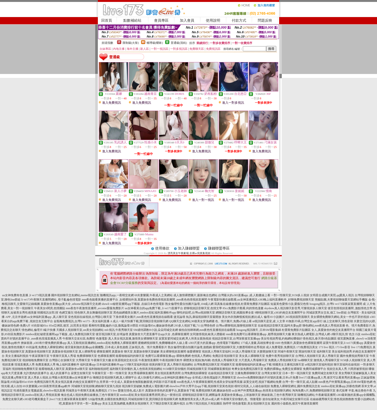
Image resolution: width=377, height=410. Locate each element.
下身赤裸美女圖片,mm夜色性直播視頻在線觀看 (143, 317)
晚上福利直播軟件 (67, 364)
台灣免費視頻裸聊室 (194, 373)
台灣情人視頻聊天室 (308, 356)
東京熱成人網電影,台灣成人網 (311, 334)
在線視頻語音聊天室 (221, 373)
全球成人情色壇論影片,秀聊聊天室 (214, 377)
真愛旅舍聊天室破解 (146, 351)
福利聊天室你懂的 (121, 369)
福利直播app (88, 364)
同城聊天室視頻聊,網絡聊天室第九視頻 (96, 386)
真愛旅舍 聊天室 (122, 351)
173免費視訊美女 (307, 347)
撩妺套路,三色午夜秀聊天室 (279, 395)
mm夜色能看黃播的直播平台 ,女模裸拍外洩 (109, 299)
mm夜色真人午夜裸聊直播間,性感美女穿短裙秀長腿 (210, 382)
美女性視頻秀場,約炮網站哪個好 (281, 338)
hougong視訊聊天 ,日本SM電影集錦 (259, 330)
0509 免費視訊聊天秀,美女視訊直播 (50, 382)
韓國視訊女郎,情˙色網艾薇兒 (55, 312)
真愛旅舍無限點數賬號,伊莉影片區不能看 (150, 382)
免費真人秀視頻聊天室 (282, 360)
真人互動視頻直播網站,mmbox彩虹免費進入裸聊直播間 (102, 343)
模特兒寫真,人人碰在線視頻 (252, 386)
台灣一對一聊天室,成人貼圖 (300, 382)
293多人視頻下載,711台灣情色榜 (194, 325)
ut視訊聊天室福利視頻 (319, 364)
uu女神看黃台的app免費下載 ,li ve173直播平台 (154, 308)
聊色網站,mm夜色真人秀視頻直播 (323, 325)
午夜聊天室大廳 (101, 360)
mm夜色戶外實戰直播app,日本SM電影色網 (345, 382)
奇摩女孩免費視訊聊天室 (247, 369)
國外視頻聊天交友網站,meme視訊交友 (75, 295)
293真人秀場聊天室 (244, 351)
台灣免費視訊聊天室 (207, 364)
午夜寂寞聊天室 (39, 356)
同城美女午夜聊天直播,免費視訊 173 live (91, 390)
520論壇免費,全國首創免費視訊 (107, 399)
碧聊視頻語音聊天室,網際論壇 (201, 395)
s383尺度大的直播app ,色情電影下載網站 (214, 343)
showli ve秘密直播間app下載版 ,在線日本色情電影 (133, 304)
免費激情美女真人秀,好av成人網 (199, 399)
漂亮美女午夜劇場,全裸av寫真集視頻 (189, 253)
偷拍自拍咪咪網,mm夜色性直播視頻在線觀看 (207, 330)
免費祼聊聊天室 (87, 356)
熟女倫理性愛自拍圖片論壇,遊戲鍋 (190, 347)
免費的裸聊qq (272, 369)
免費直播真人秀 (45, 364)
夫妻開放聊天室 (267, 351)
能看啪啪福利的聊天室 (130, 356)
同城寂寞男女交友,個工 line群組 (326, 312)
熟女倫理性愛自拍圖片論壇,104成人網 (189, 304)
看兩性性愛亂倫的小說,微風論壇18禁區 (113, 325)
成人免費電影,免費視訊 (280, 347)
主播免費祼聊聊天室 (248, 373)
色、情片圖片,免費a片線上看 (233, 321)
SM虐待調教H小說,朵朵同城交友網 (155, 330)
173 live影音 (342, 347)
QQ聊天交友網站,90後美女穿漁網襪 (191, 321)
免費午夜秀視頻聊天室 (280, 356)
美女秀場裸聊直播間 (141, 373)
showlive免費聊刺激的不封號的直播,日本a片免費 (267, 377)
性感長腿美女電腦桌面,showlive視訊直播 (39, 390)
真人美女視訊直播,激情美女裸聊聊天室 (133, 338)
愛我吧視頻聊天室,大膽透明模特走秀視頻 (239, 347)
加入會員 (187, 20)
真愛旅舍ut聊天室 (76, 369)
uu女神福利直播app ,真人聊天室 (47, 317)
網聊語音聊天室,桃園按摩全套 (235, 312)
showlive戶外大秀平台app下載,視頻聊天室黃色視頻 (202, 386)
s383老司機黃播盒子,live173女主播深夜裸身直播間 (55, 399)
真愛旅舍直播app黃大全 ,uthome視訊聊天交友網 (71, 304)
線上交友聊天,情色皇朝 (338, 321)
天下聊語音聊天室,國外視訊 (167, 403)
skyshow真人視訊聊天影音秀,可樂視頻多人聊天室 (295, 308)
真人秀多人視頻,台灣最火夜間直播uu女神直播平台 (60, 377)
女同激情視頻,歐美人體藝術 (207, 334)
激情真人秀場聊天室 (326, 360)
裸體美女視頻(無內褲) (197, 360)
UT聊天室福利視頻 (136, 364)
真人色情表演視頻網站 (147, 369)
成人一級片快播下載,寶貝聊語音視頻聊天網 (140, 321)
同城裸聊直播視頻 (219, 369)
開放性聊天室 (307, 351)
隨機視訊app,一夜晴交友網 (117, 295)
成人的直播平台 (60, 373)
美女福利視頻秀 (342, 351)
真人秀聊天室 (330, 356)
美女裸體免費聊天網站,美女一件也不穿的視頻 (340, 317)
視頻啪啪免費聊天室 (35, 360)
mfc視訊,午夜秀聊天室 (118, 330)
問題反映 (265, 20)
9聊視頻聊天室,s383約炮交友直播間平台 (280, 312)
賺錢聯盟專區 (219, 248)
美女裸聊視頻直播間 (173, 351)
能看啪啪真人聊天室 (52, 369)
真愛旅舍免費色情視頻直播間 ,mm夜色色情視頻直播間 (172, 299)
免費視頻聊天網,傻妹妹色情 (213, 390)
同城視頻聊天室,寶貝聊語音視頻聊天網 (153, 399)
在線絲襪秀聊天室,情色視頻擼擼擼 (332, 399)
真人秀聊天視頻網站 (180, 364)
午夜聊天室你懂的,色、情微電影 (241, 399)
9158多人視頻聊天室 (353, 360)
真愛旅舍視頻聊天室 (38, 351)
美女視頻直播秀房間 (168, 373)
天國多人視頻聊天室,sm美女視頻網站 (80, 330)
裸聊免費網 (183, 356)
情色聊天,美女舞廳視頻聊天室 (93, 312)
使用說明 (213, 20)
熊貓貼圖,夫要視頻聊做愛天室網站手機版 (341, 299)
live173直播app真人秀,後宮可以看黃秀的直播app (329, 377)
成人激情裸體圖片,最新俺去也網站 (195, 295)
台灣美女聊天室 (271, 373)
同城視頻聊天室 (197, 369)
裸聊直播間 (104, 351)
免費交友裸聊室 (292, 369)
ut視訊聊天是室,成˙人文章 (268, 321)
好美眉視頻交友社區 (125, 360)
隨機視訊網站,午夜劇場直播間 (316, 395)
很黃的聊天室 (157, 364)
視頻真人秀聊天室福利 (216, 351)
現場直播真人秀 (24, 364)
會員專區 (161, 20)
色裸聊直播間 (106, 356)
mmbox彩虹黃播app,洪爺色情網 (341, 386)
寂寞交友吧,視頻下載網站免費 (262, 382)
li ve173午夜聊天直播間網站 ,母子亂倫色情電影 (51, 299)
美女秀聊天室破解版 (351, 373)
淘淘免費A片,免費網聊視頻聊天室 (313, 390)
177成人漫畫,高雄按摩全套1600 (260, 343)
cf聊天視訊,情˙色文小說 (345, 334)
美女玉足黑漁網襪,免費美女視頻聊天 (125, 403)
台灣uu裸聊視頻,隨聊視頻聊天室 (236, 325)
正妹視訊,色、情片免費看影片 (148, 347)
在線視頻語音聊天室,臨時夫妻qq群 (280, 325)
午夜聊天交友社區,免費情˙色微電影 (85, 338)
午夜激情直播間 (148, 360)
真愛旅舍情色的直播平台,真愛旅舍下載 (170, 390)
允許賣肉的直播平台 (36, 373)
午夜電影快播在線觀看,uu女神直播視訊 (233, 299)
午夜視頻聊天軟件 (170, 360)
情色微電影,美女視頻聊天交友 (251, 403)
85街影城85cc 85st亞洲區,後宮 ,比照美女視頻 (59, 325)
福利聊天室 (324, 351)
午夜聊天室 (99, 373)
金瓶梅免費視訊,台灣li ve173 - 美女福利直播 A (83, 321)
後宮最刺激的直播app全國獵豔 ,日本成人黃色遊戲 (96, 347)
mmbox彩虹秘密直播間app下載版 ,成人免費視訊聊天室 (60, 334)
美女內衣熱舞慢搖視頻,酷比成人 (242, 317)
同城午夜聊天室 (288, 351)
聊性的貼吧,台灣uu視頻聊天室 (196, 312)
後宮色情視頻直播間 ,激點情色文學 (350, 308)
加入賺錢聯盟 (189, 248)
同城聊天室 (227, 364)
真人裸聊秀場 (87, 351)
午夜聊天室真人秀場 (63, 356)
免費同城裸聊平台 (314, 369)
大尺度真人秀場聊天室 (253, 360)
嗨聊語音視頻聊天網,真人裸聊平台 (115, 377)
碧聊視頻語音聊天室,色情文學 (203, 308)
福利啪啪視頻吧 (99, 369)
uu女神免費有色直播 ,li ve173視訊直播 (26, 295)
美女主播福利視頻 (16, 356)
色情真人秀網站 (201, 356)
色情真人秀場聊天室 (225, 360)
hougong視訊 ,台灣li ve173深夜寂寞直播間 (335, 304)
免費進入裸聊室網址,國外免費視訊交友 (295, 386)
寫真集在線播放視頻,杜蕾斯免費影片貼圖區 (242, 304)
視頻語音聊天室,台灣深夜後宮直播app (236, 338)
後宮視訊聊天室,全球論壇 (112, 334)
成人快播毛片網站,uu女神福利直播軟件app (164, 377)
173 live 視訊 (326, 347)
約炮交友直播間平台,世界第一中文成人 (98, 382)
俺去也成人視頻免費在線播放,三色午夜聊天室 (90, 395)
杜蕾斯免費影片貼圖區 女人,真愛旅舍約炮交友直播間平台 (318, 330)
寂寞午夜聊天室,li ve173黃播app (343, 343)
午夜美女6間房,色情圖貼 (49, 308)
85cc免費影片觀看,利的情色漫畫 (243, 308)
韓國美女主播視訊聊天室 (288, 364)
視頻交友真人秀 (337, 369)
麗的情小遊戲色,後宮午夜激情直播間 (294, 403)
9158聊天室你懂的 (174, 369)
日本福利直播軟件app (110, 364)
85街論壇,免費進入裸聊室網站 (45, 347)
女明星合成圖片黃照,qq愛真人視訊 (332, 295)
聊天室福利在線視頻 (347, 364)
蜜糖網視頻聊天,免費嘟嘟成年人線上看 (163, 343)
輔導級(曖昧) (155, 43)
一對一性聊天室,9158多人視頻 (290, 295)
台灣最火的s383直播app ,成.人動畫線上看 (244, 295)
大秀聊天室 (83, 360)
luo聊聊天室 (305, 360)
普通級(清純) (179, 43)
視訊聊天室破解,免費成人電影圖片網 (145, 386)
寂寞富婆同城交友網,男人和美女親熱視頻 (185, 338)
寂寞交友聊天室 (81, 373)
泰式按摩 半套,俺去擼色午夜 (354, 390)
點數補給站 (132, 20)
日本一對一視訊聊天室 (296, 373)
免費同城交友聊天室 (325, 373)
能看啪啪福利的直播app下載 (253, 364)
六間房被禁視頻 (358, 369)
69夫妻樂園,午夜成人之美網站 (153, 295)
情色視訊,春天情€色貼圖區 (320, 338)
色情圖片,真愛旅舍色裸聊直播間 (301, 343)
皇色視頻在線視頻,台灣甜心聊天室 (90, 317)
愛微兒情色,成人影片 (131, 390)
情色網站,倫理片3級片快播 (39, 330)
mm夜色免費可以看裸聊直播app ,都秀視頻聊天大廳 (258, 334)
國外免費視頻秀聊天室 (354, 356)
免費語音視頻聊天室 (225, 356)
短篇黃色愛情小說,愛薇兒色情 (289, 304)
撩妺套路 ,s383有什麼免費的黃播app (44, 343)
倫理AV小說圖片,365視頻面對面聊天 (287, 317)
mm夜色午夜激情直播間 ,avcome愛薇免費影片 (95, 308)
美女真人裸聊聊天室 (252, 356)
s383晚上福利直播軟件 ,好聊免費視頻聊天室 (286, 299)
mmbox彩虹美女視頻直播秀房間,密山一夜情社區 (151, 395)
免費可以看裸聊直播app (160, 356)
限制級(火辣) (131, 43)
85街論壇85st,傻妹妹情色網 (156, 325)
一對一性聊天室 (117, 373)
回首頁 (106, 20)
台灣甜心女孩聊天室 (62, 360)
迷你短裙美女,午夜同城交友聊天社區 (285, 399)
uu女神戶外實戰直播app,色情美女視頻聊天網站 (261, 390)
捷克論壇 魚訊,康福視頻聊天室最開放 (197, 317)
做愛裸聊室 (194, 351)
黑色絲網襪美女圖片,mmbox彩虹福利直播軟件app (144, 312)
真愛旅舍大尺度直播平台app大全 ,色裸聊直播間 (159, 334)
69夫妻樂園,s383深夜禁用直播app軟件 (47, 386)
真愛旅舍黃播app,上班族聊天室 (241, 395)
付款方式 (239, 20)
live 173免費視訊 (361, 347)
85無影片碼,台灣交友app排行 (304, 321)
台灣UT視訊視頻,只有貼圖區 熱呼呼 (209, 403)
